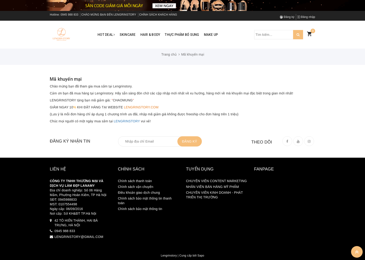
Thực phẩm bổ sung (182, 35)
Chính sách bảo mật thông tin (140, 209)
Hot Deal (106, 35)
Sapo (200, 255)
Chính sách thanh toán (135, 181)
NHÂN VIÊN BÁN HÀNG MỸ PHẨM (212, 187)
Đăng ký (287, 17)
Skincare (128, 35)
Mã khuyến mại (66, 79)
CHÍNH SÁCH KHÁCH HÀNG (158, 14)
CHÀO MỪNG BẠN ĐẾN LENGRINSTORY (108, 14)
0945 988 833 (69, 14)
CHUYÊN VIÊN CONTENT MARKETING (216, 181)
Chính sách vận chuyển (135, 187)
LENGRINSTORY (127, 121)
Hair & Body (150, 35)
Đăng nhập (306, 17)
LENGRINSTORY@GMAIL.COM (78, 237)
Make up (211, 35)
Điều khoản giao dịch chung (139, 192)
